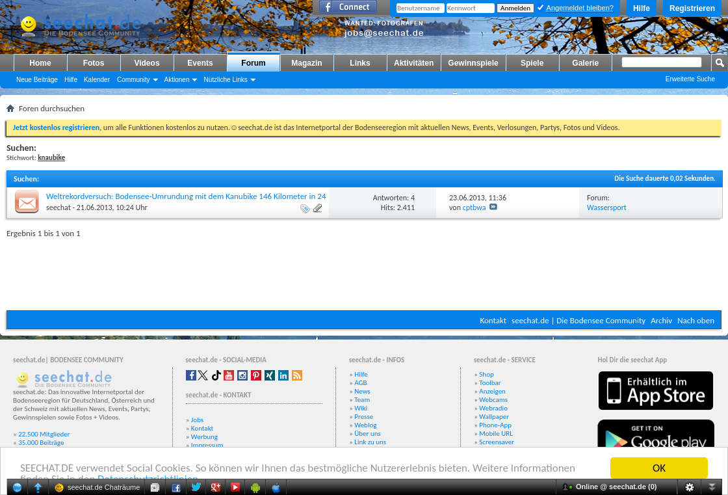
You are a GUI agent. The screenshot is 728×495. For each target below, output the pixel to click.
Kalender (97, 79)
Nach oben (695, 320)
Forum (253, 63)
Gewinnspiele (473, 63)
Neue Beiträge (37, 79)
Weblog (365, 425)
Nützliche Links (225, 79)
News (362, 391)
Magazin (306, 63)
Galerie (585, 63)
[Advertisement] (364, 271)
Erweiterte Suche (690, 79)
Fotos (94, 63)
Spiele (532, 63)
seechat (58, 207)
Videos (146, 63)
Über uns (367, 433)
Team (362, 399)
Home (40, 63)
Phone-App (495, 425)
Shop (486, 374)
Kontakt (493, 320)
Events (200, 63)
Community (133, 79)
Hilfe (641, 8)
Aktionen (177, 79)
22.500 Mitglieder (44, 434)
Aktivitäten (414, 63)
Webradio (493, 408)
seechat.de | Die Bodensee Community (578, 320)
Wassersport (607, 207)
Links (360, 63)
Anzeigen (492, 391)
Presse (363, 416)
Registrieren (692, 8)
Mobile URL (496, 433)
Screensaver (496, 442)
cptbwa (474, 207)
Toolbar (489, 383)
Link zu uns (370, 442)
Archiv (661, 320)
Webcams (493, 399)
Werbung (204, 437)
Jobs (197, 420)
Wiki (360, 408)
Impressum (207, 445)
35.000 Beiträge (41, 442)
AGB (360, 383)
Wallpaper (494, 416)
